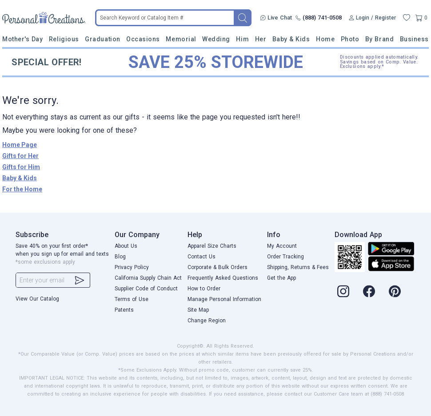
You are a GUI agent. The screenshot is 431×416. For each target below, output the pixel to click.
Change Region (207, 320)
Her (261, 39)
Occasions (143, 39)
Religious (64, 39)
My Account (282, 246)
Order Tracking (285, 257)
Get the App (281, 278)
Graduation (102, 39)
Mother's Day (22, 39)
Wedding (216, 39)
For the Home (22, 189)
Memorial (181, 39)
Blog (120, 257)
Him (242, 39)
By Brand (379, 39)
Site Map (198, 310)
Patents (124, 310)
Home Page (19, 144)
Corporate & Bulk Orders (217, 267)
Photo (350, 39)
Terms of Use (131, 299)
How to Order (204, 288)
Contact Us (202, 257)
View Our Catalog (37, 299)
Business (414, 39)
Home (325, 39)
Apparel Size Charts (212, 246)
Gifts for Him (21, 166)
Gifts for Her (20, 155)
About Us (126, 246)
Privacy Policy (132, 267)
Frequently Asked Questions (223, 278)
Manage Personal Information (224, 299)
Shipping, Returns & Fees (298, 267)
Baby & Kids (291, 39)
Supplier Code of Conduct (146, 288)
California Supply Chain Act (148, 278)
